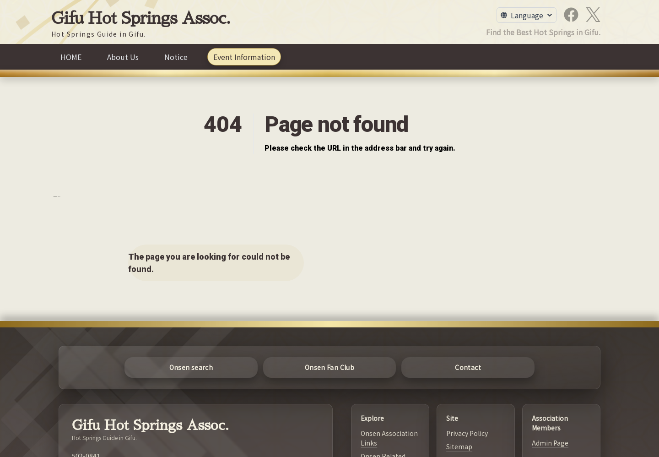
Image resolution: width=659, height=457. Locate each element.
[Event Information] (244, 57)
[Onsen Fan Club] (329, 367)
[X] (593, 14)
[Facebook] (571, 14)
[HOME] (71, 57)
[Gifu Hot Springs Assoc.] (141, 24)
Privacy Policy (467, 433)
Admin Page (550, 442)
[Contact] (468, 367)
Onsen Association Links (389, 438)
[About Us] (123, 57)
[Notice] (176, 57)
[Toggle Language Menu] (526, 15)
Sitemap (459, 446)
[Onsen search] (191, 367)
